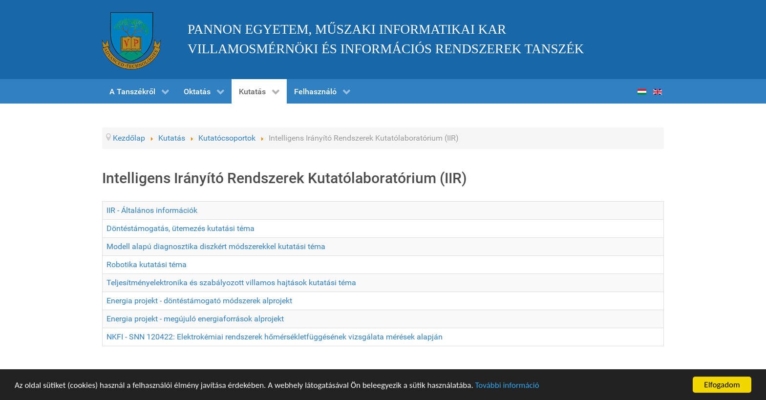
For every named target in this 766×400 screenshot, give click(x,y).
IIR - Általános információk (151, 210)
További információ (507, 385)
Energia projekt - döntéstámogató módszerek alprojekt (199, 300)
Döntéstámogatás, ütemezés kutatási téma (180, 228)
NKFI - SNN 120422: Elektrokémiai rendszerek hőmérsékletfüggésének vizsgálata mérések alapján (274, 336)
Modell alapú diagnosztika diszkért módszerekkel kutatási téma (215, 246)
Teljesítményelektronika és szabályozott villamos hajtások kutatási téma (231, 282)
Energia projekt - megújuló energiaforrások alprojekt (195, 318)
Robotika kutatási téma (146, 264)
